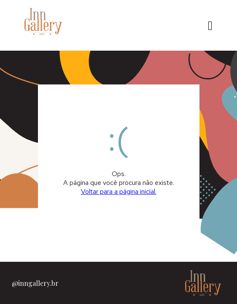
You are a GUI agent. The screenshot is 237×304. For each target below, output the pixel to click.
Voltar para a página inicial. (118, 191)
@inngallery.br (35, 283)
